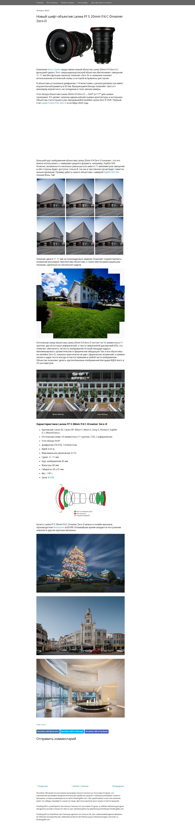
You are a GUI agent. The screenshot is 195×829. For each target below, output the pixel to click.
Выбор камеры (67, 2)
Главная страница (80, 786)
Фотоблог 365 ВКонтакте (48, 731)
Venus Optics (53, 69)
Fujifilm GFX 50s (111, 172)
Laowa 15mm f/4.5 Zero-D (54, 103)
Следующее (42, 786)
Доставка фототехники (101, 2)
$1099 (51, 477)
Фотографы (83, 2)
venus (43, 724)
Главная (39, 2)
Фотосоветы (52, 2)
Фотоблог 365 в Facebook (97, 731)
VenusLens (58, 527)
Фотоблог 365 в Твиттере (72, 731)
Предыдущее (118, 786)
